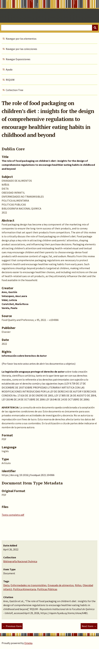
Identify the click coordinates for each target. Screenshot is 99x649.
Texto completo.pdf (13, 514)
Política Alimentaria (24, 589)
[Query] (49, 28)
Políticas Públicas (47, 589)
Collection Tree (14, 90)
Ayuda (9, 69)
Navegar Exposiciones (18, 59)
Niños (78, 585)
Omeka (28, 643)
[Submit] (95, 28)
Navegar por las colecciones (21, 49)
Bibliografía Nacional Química (20, 561)
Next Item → (89, 626)
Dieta (6, 585)
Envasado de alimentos (61, 585)
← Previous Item (12, 626)
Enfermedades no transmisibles (29, 585)
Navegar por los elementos (21, 38)
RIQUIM (10, 79)
